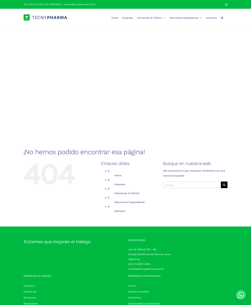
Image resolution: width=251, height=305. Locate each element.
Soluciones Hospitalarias (129, 202)
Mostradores (31, 303)
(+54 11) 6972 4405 (139, 264)
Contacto (120, 211)
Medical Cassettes (138, 291)
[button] (222, 17)
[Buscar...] (192, 185)
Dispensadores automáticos (144, 303)
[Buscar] (224, 185)
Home (117, 175)
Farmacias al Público (127, 193)
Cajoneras (29, 285)
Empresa (119, 184)
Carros (132, 285)
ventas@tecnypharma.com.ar (80, 4)
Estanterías (30, 291)
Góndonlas (30, 297)
